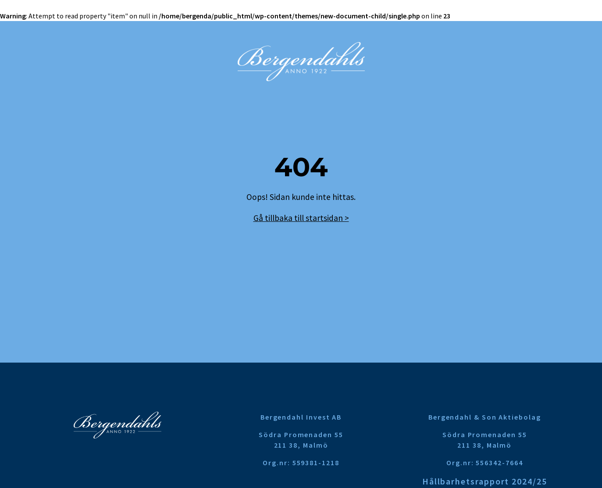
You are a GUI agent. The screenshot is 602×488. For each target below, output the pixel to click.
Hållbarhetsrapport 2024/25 (484, 481)
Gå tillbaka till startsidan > (301, 218)
